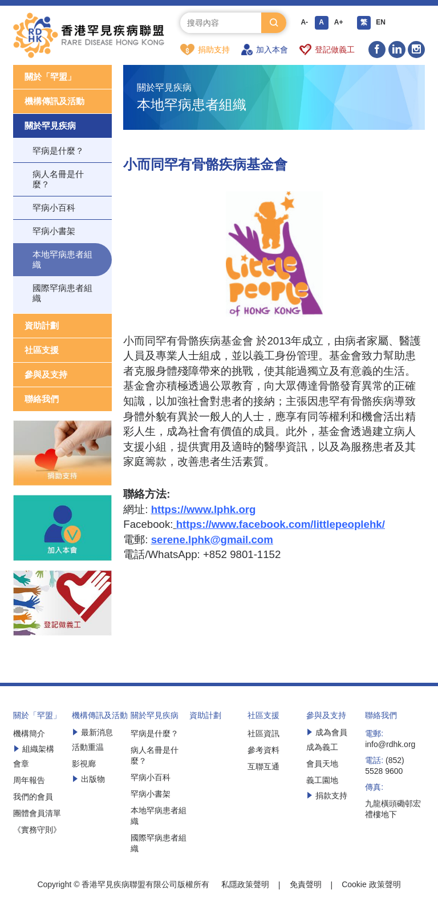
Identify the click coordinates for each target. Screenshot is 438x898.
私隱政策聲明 (245, 885)
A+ (338, 23)
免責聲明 (306, 885)
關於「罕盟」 (50, 77)
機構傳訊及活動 (54, 101)
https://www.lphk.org (203, 510)
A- (304, 23)
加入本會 (264, 49)
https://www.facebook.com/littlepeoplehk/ (280, 525)
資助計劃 (42, 326)
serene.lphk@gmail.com (212, 540)
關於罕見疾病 (50, 126)
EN (381, 23)
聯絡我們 (42, 399)
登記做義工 (327, 49)
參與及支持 (46, 375)
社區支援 (42, 350)
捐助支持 (205, 49)
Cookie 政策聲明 (371, 885)
